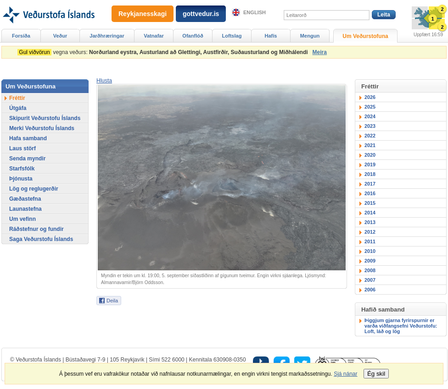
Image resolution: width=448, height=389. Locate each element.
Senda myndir (27, 158)
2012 (369, 232)
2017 (369, 183)
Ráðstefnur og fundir (36, 229)
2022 (369, 135)
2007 (369, 280)
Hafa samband (28, 138)
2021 (369, 145)
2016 (369, 193)
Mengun (309, 35)
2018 (369, 174)
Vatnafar (154, 35)
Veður (60, 35)
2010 (369, 251)
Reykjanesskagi (142, 13)
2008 (369, 270)
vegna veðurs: (164, 52)
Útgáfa (17, 108)
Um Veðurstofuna (365, 36)
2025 (369, 107)
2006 (369, 289)
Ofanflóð (192, 35)
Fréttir (17, 98)
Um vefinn (22, 219)
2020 (369, 155)
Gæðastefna (25, 199)
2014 (369, 212)
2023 (369, 126)
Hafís (271, 35)
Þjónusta (21, 178)
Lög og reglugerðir (33, 189)
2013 (369, 222)
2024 (369, 116)
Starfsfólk (21, 168)
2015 (369, 203)
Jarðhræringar (107, 35)
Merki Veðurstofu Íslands (41, 128)
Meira (320, 52)
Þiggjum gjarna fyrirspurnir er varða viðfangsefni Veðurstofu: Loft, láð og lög (400, 326)
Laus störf (22, 148)
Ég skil (376, 373)
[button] (104, 80)
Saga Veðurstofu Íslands (41, 239)
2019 (369, 164)
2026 (369, 97)
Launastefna (25, 209)
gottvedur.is (201, 13)
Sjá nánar (345, 374)
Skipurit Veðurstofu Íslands (44, 118)
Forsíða (21, 35)
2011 (369, 241)
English (254, 12)
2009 (369, 260)
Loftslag (232, 35)
